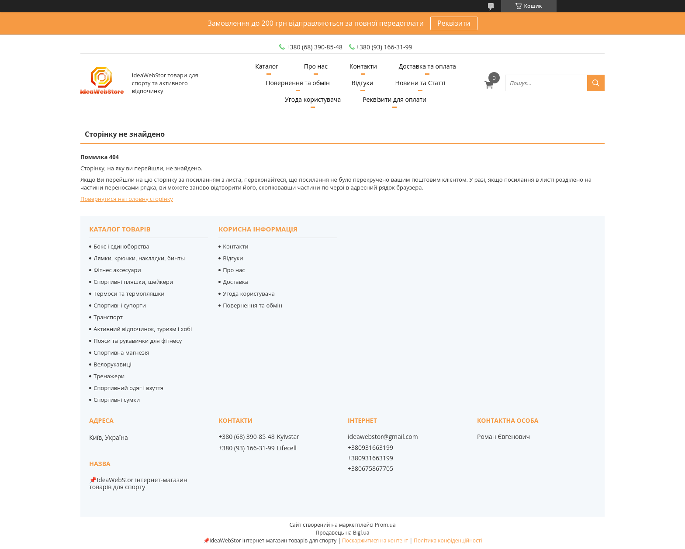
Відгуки (363, 83)
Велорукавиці (112, 364)
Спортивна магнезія (121, 352)
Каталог (266, 66)
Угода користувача (313, 99)
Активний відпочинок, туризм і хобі (142, 329)
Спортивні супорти (119, 305)
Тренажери (109, 376)
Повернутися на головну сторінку (126, 199)
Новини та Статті (420, 83)
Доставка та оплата (427, 66)
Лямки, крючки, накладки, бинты (139, 258)
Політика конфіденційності (448, 540)
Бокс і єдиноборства (121, 246)
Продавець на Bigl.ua (342, 532)
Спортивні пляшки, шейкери (133, 282)
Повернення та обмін (297, 83)
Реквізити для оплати (394, 99)
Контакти (363, 66)
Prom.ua (385, 524)
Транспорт (108, 317)
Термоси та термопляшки (128, 293)
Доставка (235, 282)
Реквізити (454, 23)
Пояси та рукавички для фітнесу (137, 341)
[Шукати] (596, 83)
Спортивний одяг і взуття (128, 388)
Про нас (316, 66)
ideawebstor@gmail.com (383, 436)
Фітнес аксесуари (117, 270)
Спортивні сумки (116, 400)
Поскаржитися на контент (375, 540)
